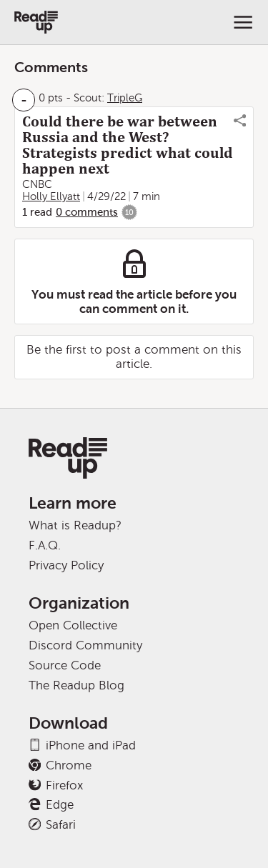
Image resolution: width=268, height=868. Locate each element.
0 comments (87, 212)
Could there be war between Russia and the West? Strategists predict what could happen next (127, 145)
